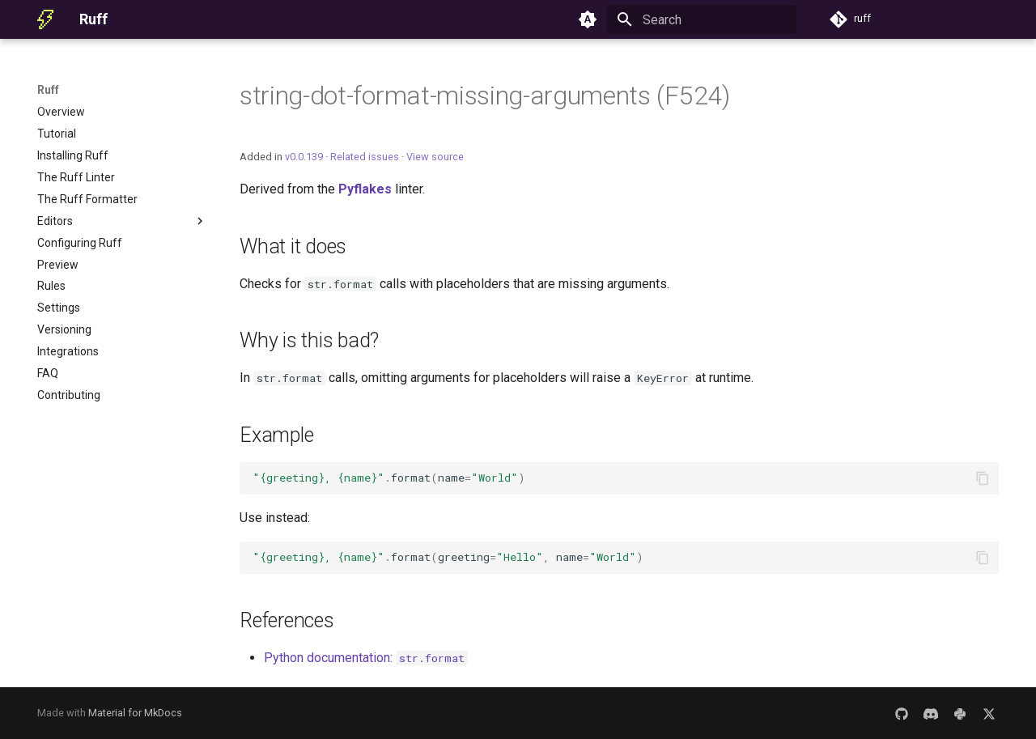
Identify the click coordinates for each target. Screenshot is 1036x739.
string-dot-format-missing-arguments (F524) (485, 95)
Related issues (364, 157)
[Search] (701, 19)
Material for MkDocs (135, 713)
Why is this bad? (309, 340)
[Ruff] (45, 19)
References (287, 620)
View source (435, 157)
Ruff (48, 89)
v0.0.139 (304, 157)
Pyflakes (365, 189)
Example (276, 435)
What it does (293, 246)
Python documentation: (366, 657)
